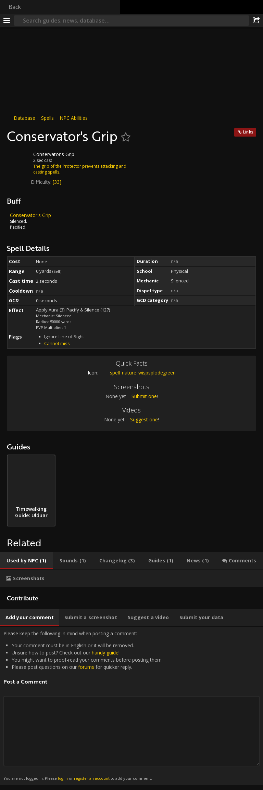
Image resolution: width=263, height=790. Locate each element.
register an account (92, 778)
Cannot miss (57, 343)
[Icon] (18, 159)
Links (248, 132)
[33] (57, 182)
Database (24, 118)
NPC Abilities (74, 118)
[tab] (26, 560)
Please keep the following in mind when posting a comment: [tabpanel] (131, 705)
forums (86, 667)
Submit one (144, 396)
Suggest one (144, 419)
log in (63, 778)
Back (15, 7)
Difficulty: (42, 182)
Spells (47, 118)
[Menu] (7, 20)
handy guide (105, 652)
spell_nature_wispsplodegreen (138, 372)
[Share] (256, 20)
